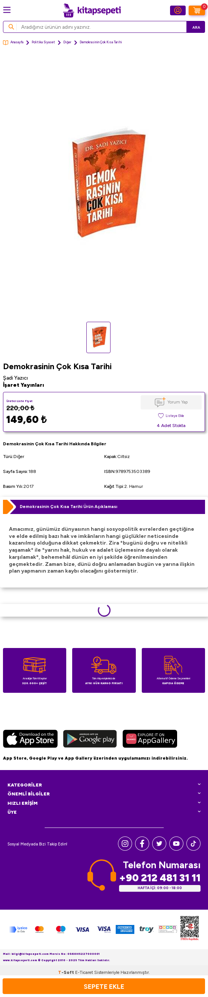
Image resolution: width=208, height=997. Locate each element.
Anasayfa (13, 42)
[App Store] (30, 740)
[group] (104, 187)
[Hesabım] (178, 10)
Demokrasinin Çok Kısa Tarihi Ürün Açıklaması (68, 506)
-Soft (66, 972)
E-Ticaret (84, 972)
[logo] (92, 10)
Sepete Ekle (104, 986)
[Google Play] (90, 740)
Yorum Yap (177, 402)
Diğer (67, 42)
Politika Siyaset (43, 42)
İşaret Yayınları (23, 385)
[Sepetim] (197, 10)
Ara (196, 27)
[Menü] (7, 9)
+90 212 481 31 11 (160, 878)
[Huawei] (149, 740)
